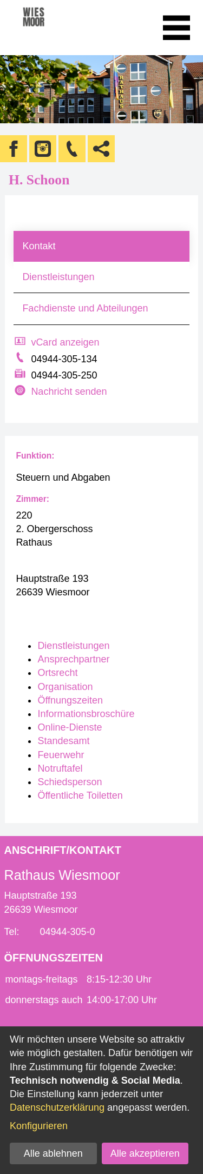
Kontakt (38, 246)
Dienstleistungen (58, 276)
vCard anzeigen (65, 342)
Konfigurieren (39, 1125)
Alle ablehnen (53, 1153)
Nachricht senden (69, 391)
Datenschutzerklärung (57, 1107)
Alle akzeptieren (145, 1153)
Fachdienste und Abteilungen (85, 308)
